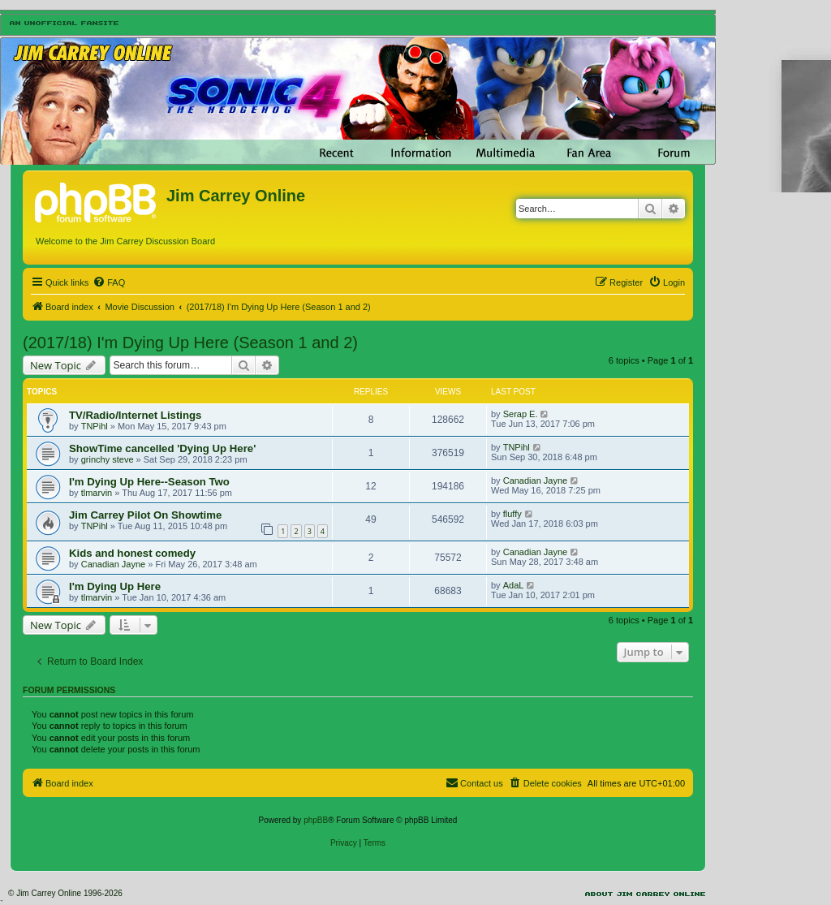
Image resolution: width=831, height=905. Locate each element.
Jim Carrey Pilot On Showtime (145, 515)
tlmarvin (97, 493)
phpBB (316, 820)
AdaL (513, 585)
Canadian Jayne (535, 480)
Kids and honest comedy (132, 553)
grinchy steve (107, 459)
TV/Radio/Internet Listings (135, 415)
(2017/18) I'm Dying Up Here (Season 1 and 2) (190, 342)
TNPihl (94, 426)
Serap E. (520, 414)
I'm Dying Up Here (115, 586)
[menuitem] (109, 282)
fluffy (512, 514)
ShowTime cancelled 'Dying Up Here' (162, 448)
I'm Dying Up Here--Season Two (149, 482)
